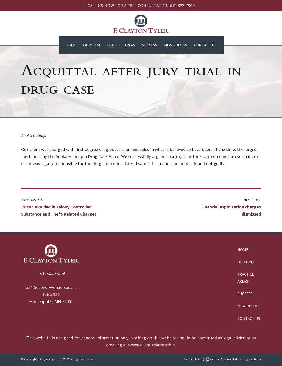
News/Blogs (175, 45)
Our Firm (91, 45)
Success (149, 45)
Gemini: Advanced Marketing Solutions (235, 359)
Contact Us (205, 45)
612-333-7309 (182, 5)
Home (71, 45)
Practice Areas (121, 45)
